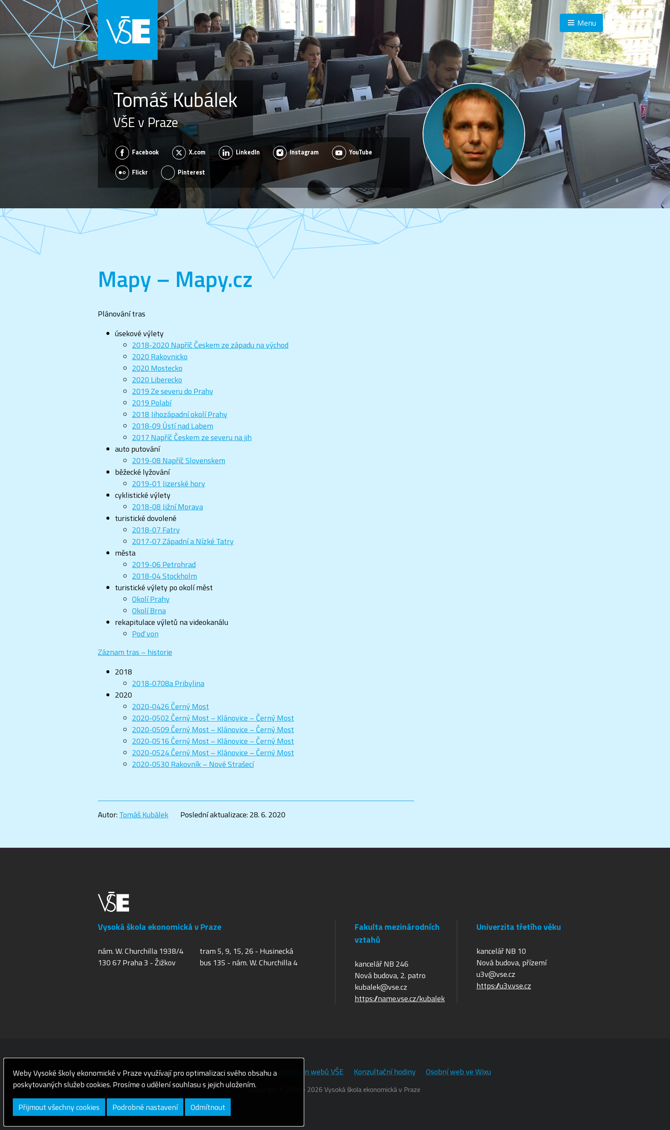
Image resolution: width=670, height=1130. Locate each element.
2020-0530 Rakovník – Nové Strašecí (193, 764)
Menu (586, 23)
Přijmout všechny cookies (59, 1107)
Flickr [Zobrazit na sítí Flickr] (132, 172)
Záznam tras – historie (135, 652)
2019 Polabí (151, 402)
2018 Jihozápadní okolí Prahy (179, 414)
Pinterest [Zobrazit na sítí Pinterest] (183, 172)
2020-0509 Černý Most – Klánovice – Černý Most (213, 729)
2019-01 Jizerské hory (168, 483)
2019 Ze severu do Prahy (172, 391)
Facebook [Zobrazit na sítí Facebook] (137, 152)
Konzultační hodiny (385, 1071)
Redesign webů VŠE (311, 1071)
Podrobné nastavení (145, 1107)
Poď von (145, 633)
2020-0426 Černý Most (170, 706)
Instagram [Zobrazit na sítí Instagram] (296, 152)
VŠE (128, 30)
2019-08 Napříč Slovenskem (178, 460)
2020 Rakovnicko (160, 356)
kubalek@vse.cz (381, 987)
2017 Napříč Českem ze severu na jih (192, 437)
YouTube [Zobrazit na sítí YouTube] (352, 152)
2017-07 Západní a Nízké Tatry (183, 541)
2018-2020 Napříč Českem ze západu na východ (210, 345)
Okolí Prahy (151, 599)
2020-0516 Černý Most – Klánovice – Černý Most (213, 741)
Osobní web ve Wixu (458, 1071)
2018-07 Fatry (156, 529)
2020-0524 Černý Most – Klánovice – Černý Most (213, 752)
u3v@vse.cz (495, 974)
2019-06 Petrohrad (164, 564)
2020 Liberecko (157, 379)
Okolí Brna (149, 610)
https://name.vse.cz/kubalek (400, 998)
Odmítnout (208, 1107)
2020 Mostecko (157, 368)
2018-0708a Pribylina (168, 683)
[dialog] (153, 1092)
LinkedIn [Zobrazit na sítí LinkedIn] (239, 152)
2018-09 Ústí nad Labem (172, 426)
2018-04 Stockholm (164, 576)
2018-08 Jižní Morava (167, 506)
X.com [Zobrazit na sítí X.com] (189, 152)
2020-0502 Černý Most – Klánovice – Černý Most (213, 718)
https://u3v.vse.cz (503, 985)
